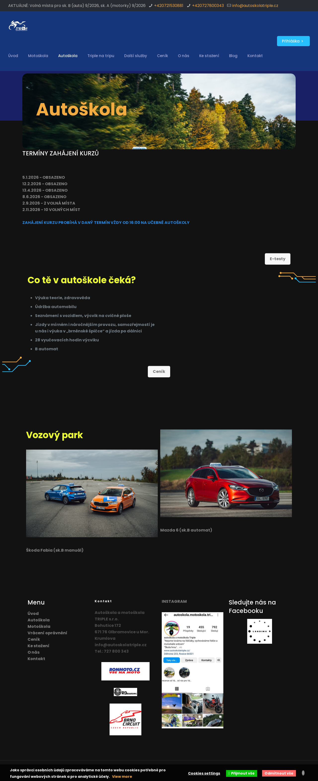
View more (122, 776)
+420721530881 (168, 5)
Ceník (34, 639)
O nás (34, 652)
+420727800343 (208, 5)
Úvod (33, 613)
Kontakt (36, 659)
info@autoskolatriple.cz (255, 5)
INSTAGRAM (174, 601)
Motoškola (39, 626)
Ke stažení (38, 646)
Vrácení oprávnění (47, 633)
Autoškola (39, 620)
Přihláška (293, 41)
